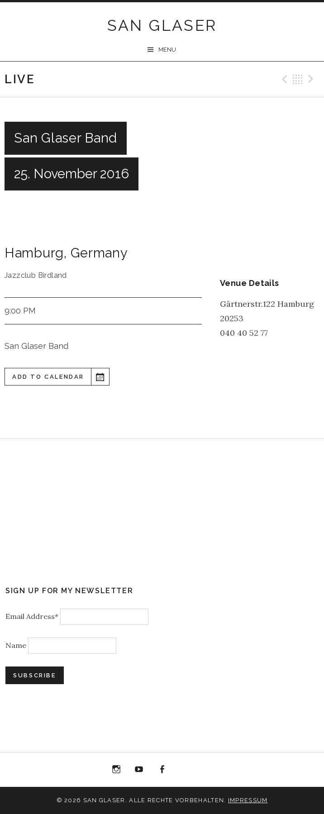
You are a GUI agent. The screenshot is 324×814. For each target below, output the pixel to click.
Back (298, 79)
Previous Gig (283, 79)
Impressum (248, 800)
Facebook (162, 770)
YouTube (139, 770)
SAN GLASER (162, 25)
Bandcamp (208, 770)
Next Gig (312, 79)
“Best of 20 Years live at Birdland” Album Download (185, 771)
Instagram (116, 770)
